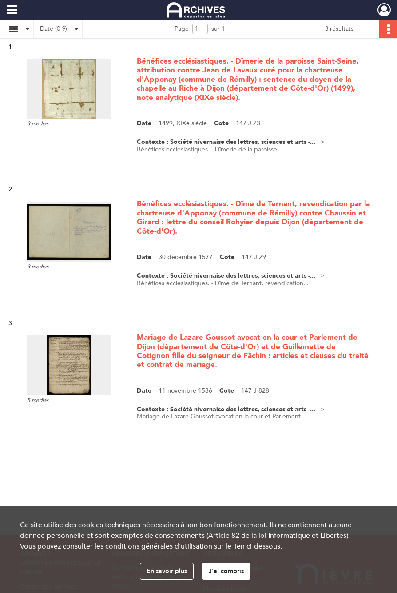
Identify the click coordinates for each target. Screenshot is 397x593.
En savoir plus (167, 571)
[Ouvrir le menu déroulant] (12, 10)
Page (182, 28)
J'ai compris (226, 571)
